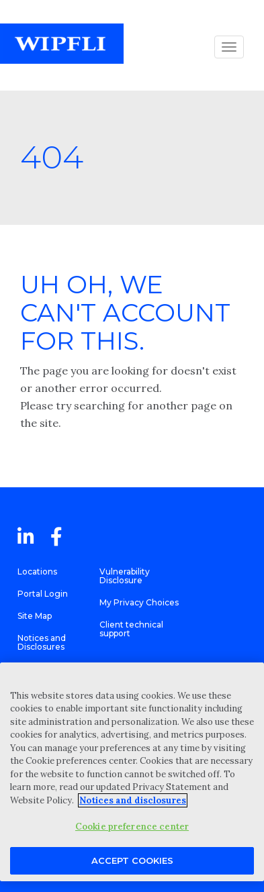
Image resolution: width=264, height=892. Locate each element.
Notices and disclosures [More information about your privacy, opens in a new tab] (132, 800)
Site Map (34, 616)
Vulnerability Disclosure (124, 575)
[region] (132, 771)
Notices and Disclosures (41, 642)
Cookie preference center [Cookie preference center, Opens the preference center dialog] (132, 826)
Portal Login (42, 594)
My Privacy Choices (139, 602)
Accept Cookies (132, 860)
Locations (37, 571)
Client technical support (131, 629)
